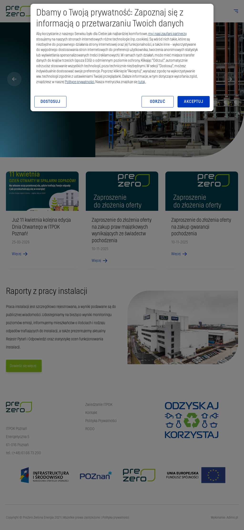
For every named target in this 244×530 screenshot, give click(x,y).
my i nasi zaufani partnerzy (167, 34)
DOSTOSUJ (50, 102)
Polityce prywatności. (80, 82)
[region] (122, 57)
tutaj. (142, 82)
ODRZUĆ (157, 102)
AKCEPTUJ (193, 102)
